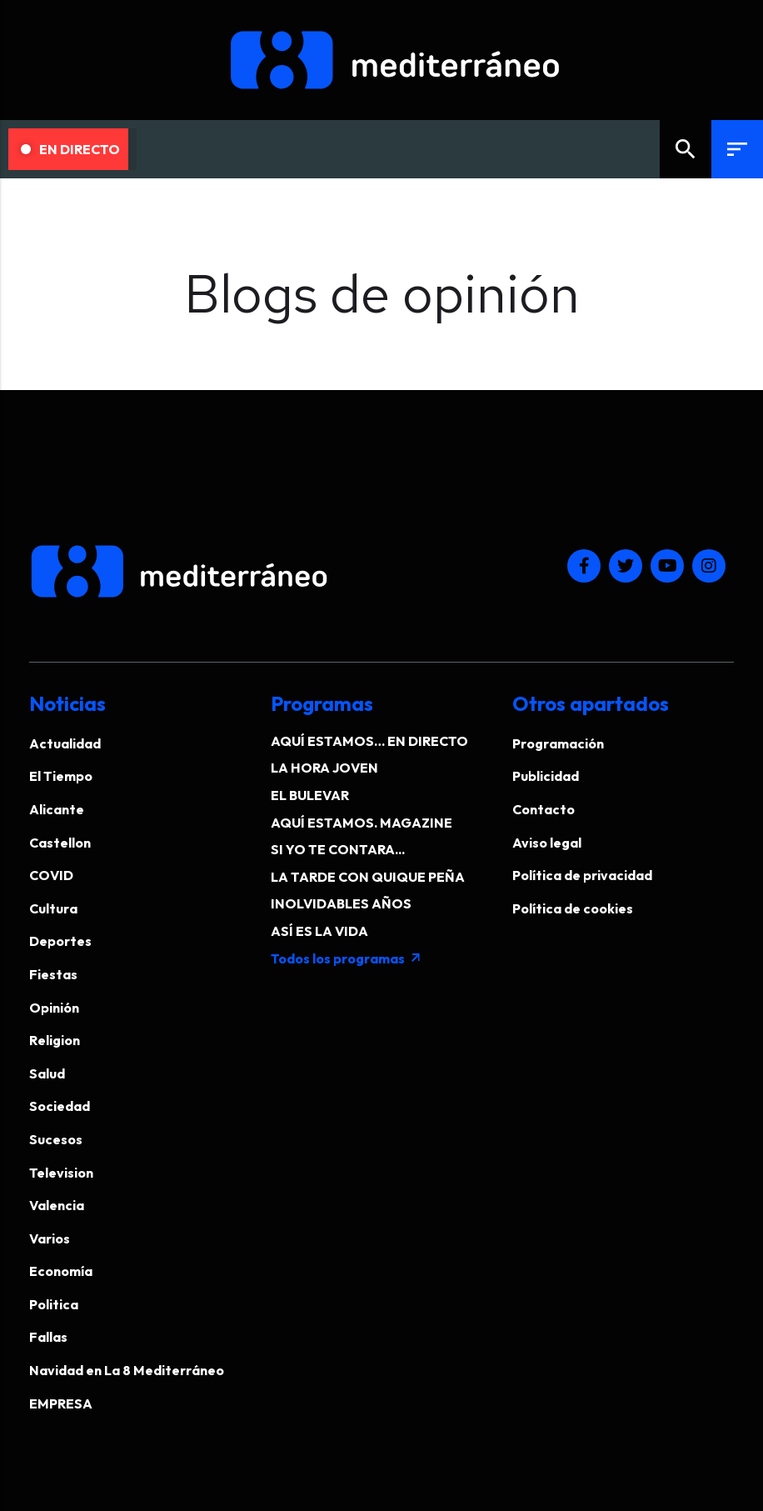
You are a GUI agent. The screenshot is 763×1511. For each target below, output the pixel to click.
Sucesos (55, 1139)
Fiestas (53, 974)
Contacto (543, 809)
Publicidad (545, 776)
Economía (60, 1271)
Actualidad (65, 743)
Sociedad (59, 1106)
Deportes (60, 941)
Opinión (54, 1007)
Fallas (48, 1336)
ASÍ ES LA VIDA (319, 931)
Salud (47, 1073)
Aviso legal (546, 842)
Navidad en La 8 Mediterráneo (126, 1370)
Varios (49, 1238)
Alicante (56, 809)
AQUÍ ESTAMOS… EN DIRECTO (369, 741)
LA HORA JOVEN (324, 767)
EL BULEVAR (310, 795)
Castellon (60, 842)
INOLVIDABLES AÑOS (341, 903)
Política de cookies (572, 908)
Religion (54, 1040)
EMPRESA (60, 1403)
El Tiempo (60, 776)
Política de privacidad (582, 875)
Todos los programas (346, 958)
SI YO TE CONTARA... (338, 849)
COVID (51, 875)
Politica (53, 1304)
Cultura (53, 908)
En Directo (70, 149)
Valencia (56, 1205)
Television (61, 1172)
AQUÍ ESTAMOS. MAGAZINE (361, 822)
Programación (558, 743)
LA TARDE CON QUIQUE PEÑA (368, 876)
